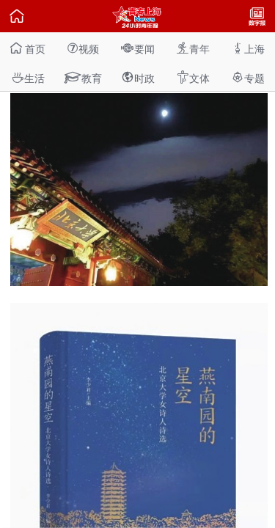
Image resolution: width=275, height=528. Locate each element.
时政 (138, 77)
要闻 (138, 48)
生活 (28, 77)
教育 (83, 77)
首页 (28, 48)
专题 (248, 77)
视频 (83, 48)
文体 (193, 77)
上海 (248, 48)
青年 (193, 48)
